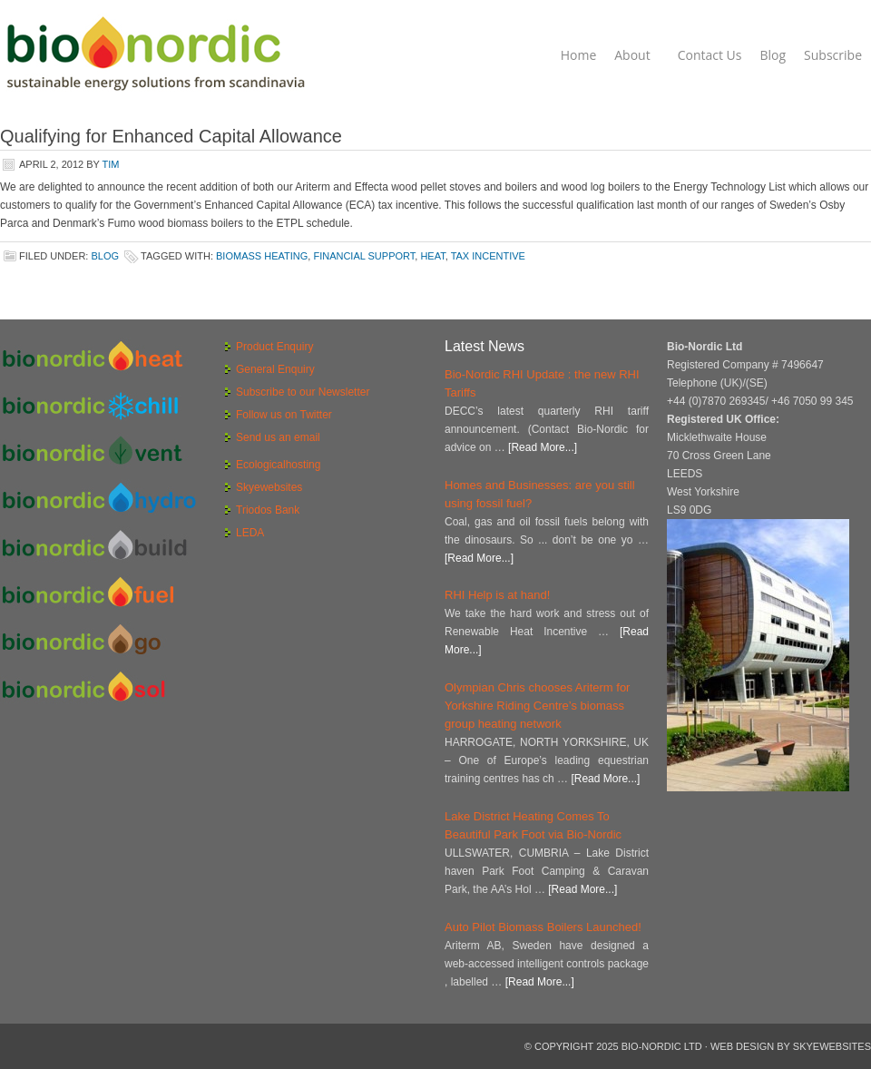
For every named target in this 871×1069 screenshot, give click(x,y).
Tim (111, 164)
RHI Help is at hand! (497, 595)
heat (432, 255)
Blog (105, 255)
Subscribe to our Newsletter (302, 392)
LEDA (250, 532)
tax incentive (488, 255)
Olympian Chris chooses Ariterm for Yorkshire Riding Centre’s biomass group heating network (537, 706)
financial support (364, 255)
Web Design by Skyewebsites (790, 1046)
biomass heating (262, 255)
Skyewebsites (269, 487)
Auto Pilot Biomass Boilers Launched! (543, 927)
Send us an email (278, 437)
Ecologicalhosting (278, 464)
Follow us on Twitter (284, 414)
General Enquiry (275, 369)
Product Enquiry (274, 346)
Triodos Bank (267, 510)
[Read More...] (542, 447)
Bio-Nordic (154, 54)
